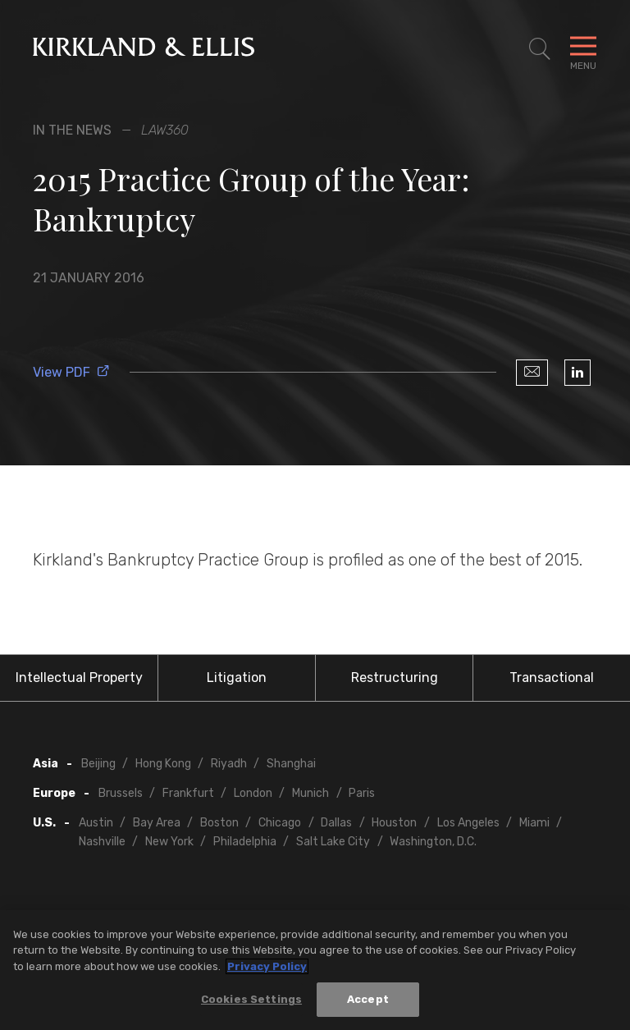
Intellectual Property (79, 677)
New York (169, 842)
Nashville (102, 842)
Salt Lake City (333, 842)
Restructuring (394, 677)
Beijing (98, 764)
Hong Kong (163, 764)
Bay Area (156, 823)
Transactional (551, 677)
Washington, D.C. (433, 842)
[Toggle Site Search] (539, 49)
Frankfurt (188, 793)
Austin (96, 823)
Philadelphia (244, 842)
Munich (310, 793)
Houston (394, 823)
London (253, 793)
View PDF (71, 372)
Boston (219, 823)
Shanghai (291, 764)
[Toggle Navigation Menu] (583, 49)
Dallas (336, 823)
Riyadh (229, 764)
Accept (368, 999)
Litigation (237, 677)
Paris (362, 793)
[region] (315, 970)
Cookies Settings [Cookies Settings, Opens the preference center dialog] (251, 999)
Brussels (120, 793)
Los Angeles (468, 823)
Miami (534, 823)
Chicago (279, 823)
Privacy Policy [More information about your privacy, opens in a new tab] (267, 966)
